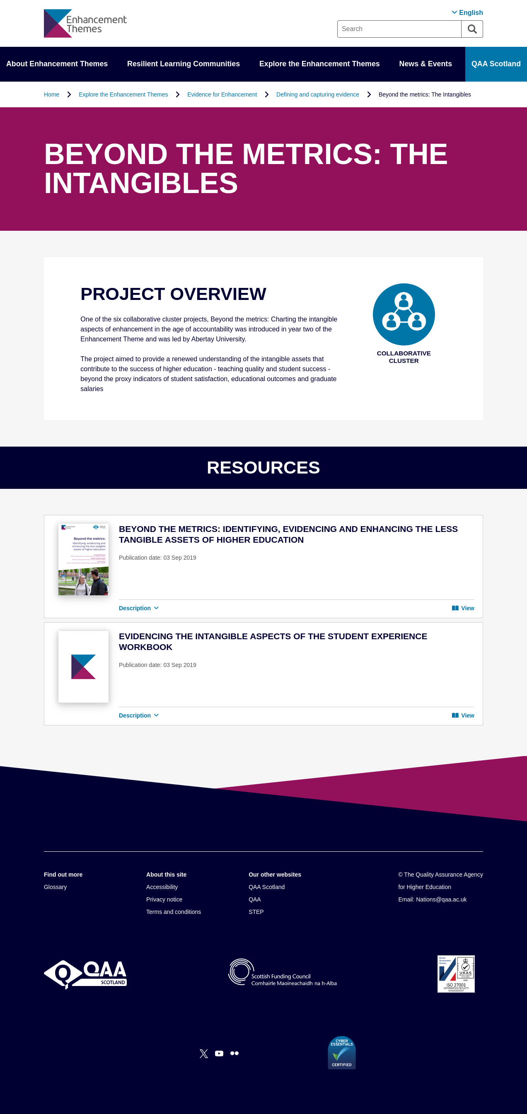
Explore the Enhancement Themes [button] (319, 64)
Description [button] (139, 608)
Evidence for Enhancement (222, 94)
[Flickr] (234, 1053)
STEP (256, 912)
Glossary (55, 887)
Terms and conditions (173, 912)
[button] (467, 12)
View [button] (463, 608)
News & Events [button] (425, 64)
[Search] (472, 29)
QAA (255, 899)
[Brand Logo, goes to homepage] (85, 23)
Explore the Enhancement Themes (123, 94)
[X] (204, 1053)
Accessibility (162, 887)
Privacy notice (164, 899)
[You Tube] (219, 1053)
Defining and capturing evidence (317, 94)
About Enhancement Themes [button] (57, 64)
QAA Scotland (496, 64)
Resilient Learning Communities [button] (183, 64)
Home (51, 94)
